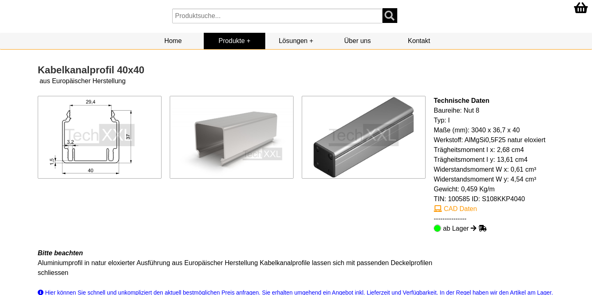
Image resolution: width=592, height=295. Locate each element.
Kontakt (419, 40)
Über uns (357, 40)
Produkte (232, 40)
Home (173, 40)
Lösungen (293, 40)
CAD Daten (455, 208)
